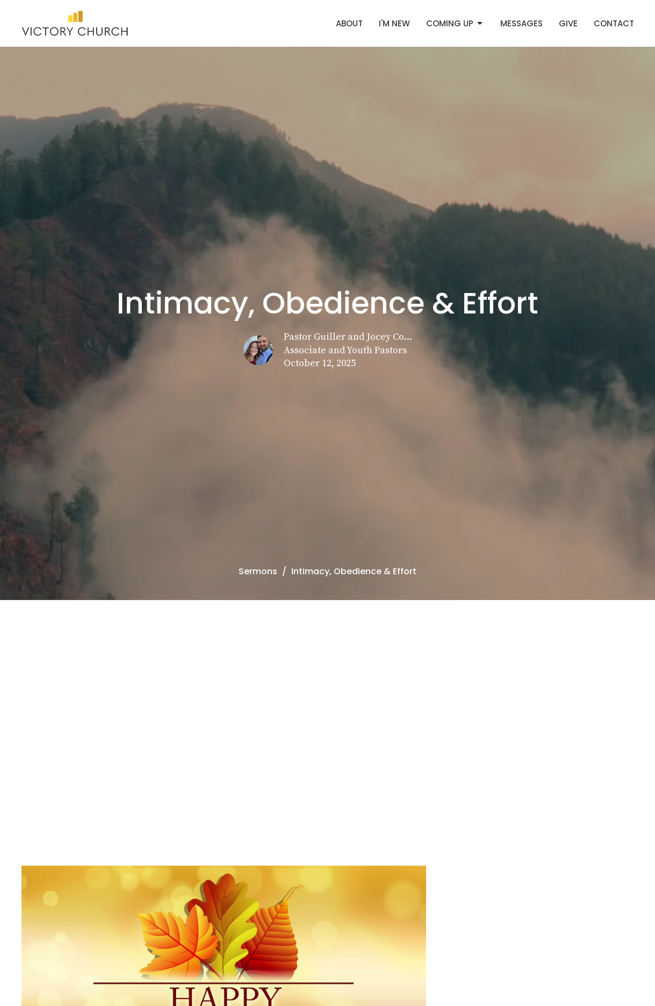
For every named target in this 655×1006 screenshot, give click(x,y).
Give (568, 23)
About (349, 23)
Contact (614, 23)
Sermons (258, 571)
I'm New (394, 23)
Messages (521, 23)
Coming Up (455, 23)
